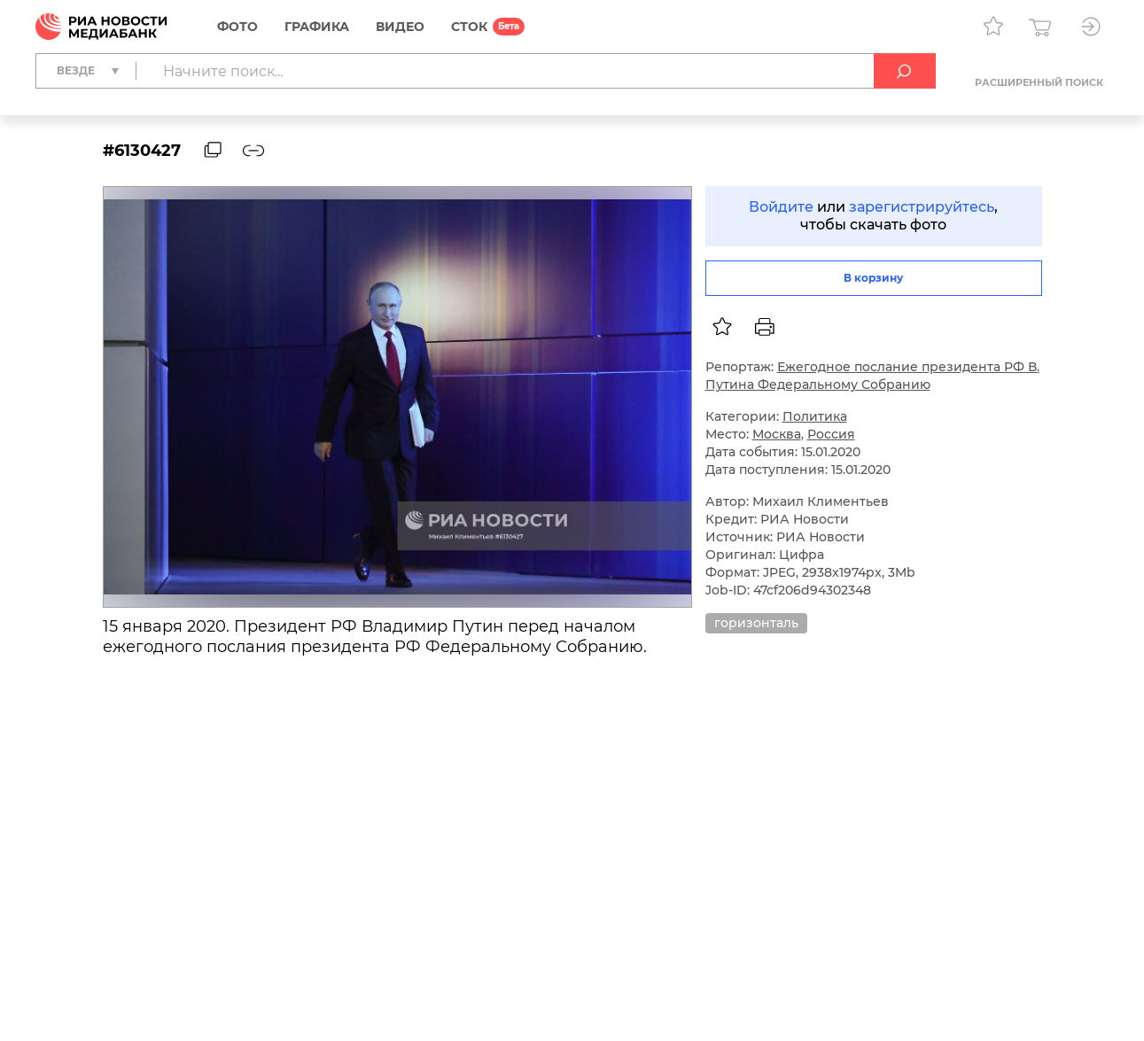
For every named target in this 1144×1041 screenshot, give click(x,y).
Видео (400, 27)
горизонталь (756, 623)
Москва (776, 434)
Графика (316, 27)
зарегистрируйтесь (921, 206)
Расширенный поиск (1039, 82)
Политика (814, 416)
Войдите (781, 206)
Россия (831, 434)
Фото (237, 27)
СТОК (469, 27)
